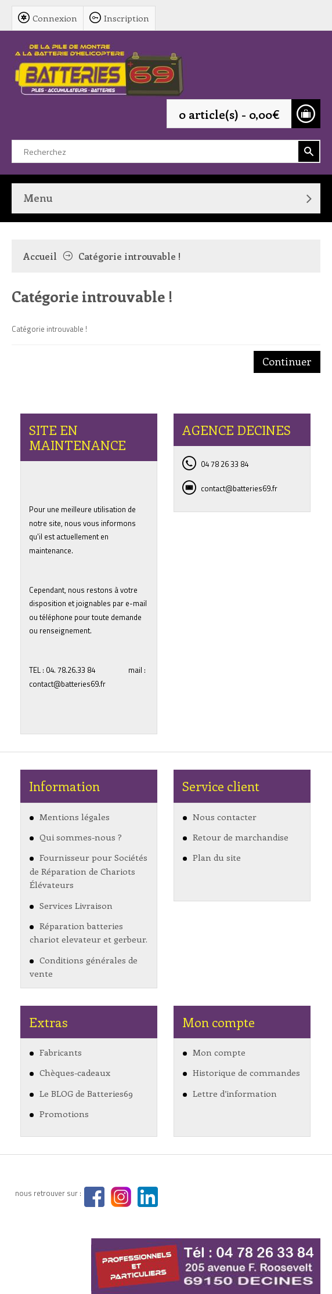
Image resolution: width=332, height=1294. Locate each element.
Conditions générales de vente (84, 966)
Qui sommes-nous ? (80, 837)
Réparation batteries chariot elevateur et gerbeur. (88, 932)
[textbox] (166, 151)
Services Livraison (76, 905)
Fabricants (60, 1052)
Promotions (64, 1113)
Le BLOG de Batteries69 (86, 1093)
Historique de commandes (246, 1072)
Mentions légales (74, 816)
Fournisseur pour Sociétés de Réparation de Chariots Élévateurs (88, 870)
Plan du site (217, 857)
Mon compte (219, 1052)
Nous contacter (225, 816)
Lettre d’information (235, 1093)
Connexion (55, 18)
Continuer (287, 361)
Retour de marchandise (240, 837)
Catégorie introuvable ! (129, 256)
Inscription (126, 18)
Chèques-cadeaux (74, 1072)
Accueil (40, 256)
